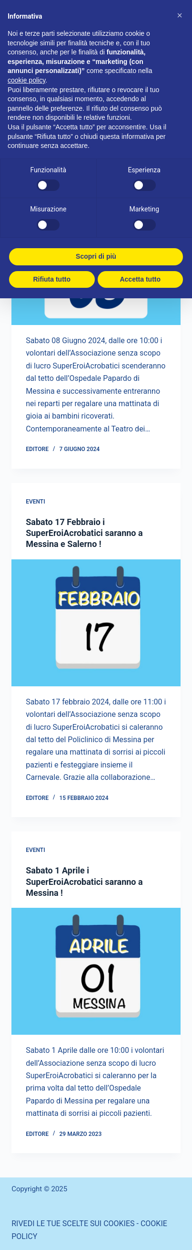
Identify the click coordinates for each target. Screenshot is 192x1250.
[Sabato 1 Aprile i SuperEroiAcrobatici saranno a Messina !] (96, 971)
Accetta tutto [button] (140, 279)
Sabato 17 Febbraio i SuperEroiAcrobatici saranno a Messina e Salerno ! (84, 533)
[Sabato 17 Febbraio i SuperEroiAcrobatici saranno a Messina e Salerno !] (96, 622)
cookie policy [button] (26, 80)
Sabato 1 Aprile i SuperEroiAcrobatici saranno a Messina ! (84, 881)
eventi (35, 501)
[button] (179, 15)
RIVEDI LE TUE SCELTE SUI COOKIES (72, 1223)
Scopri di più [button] (96, 256)
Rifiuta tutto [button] (52, 279)
